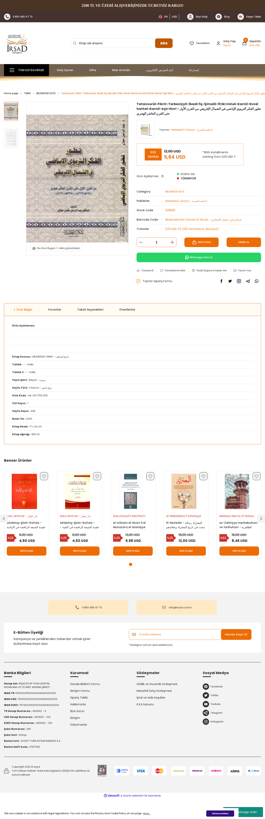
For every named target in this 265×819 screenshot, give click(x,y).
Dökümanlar (78, 744)
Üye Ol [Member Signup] (227, 45)
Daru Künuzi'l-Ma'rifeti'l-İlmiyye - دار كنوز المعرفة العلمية (131, 529)
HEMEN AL (243, 242)
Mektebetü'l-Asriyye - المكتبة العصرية (189, 201)
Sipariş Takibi (79, 717)
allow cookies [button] (220, 813)
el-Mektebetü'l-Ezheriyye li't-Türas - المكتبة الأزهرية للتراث (185, 529)
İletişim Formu (80, 710)
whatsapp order (243, 812)
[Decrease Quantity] (141, 242)
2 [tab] (134, 583)
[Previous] (4, 534)
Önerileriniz (127, 321)
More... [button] (147, 813)
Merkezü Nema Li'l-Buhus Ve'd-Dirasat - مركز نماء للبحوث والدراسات (239, 529)
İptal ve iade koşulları (151, 717)
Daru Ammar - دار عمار (24, 529)
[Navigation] (26, 70)
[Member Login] (218, 43)
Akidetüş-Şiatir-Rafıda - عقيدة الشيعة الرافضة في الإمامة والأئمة (26, 538)
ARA (164, 43)
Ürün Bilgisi (24, 321)
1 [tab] (130, 583)
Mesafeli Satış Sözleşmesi (154, 710)
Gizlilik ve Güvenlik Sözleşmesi (157, 703)
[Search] (121, 43)
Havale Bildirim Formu (85, 703)
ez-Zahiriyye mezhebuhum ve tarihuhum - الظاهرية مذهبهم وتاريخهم (236, 538)
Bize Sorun (77, 730)
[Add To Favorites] (176, 271)
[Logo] (17, 43)
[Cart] (251, 43)
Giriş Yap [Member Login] (229, 41)
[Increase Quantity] (172, 242)
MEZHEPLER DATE (176, 192)
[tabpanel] (26, 532)
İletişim (75, 737)
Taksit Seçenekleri (90, 321)
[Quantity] (156, 242)
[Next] (261, 534)
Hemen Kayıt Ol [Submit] (236, 654)
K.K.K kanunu (145, 723)
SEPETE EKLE (201, 242)
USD (174, 17)
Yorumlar (54, 321)
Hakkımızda (78, 723)
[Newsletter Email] (190, 653)
